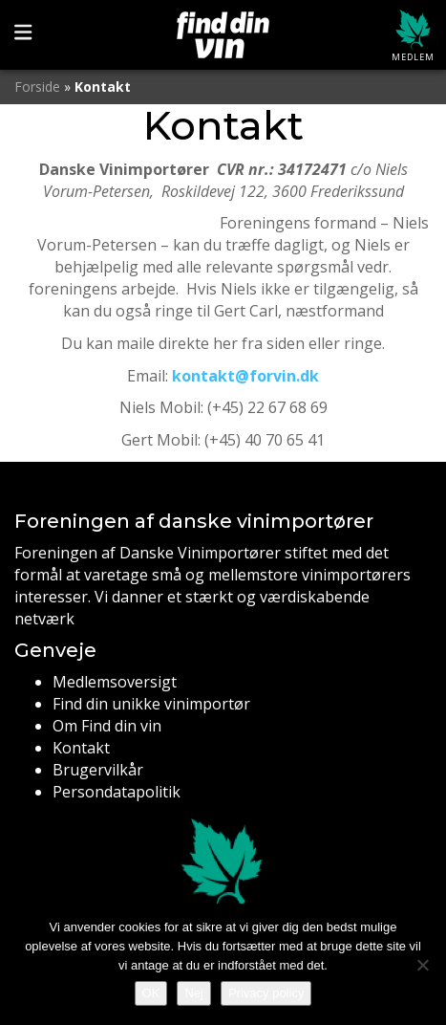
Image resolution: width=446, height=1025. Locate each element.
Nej (193, 993)
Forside (37, 86)
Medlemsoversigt (115, 681)
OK (151, 993)
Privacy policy (266, 993)
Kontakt (81, 747)
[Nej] (422, 964)
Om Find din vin (107, 725)
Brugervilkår (98, 769)
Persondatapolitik (117, 791)
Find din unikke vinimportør (151, 703)
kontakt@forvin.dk (245, 375)
